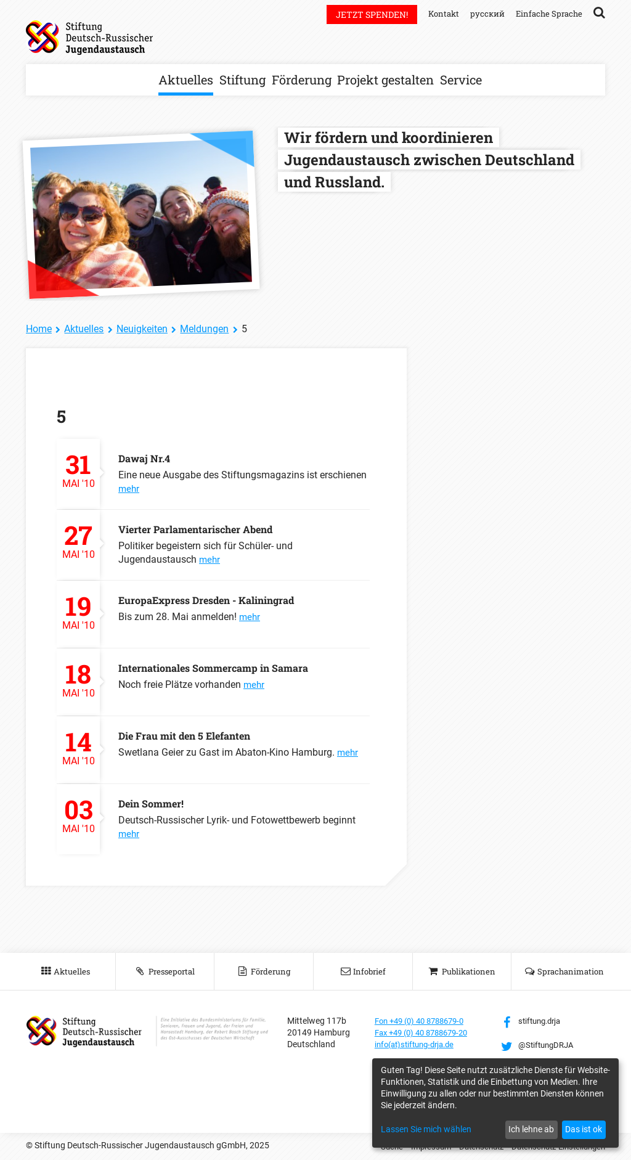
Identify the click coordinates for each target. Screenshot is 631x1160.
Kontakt (437, 13)
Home (39, 329)
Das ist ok (583, 1129)
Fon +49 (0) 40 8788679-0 (424, 1021)
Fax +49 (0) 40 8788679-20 (427, 1032)
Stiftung (242, 79)
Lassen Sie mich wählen (426, 1129)
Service (461, 79)
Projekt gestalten (385, 79)
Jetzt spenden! (364, 14)
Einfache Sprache (547, 13)
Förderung (302, 79)
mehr (129, 488)
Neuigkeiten (142, 329)
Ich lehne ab (531, 1129)
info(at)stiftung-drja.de (419, 1044)
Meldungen (204, 329)
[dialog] (495, 1103)
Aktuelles (185, 79)
